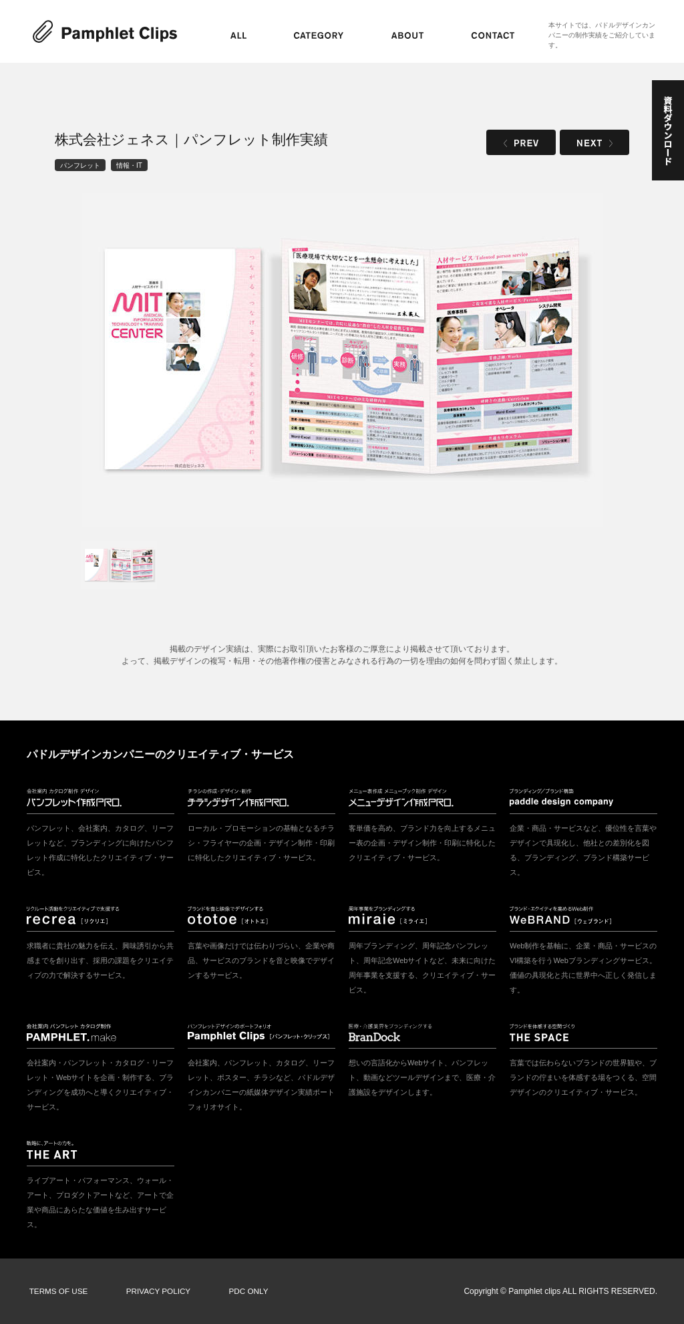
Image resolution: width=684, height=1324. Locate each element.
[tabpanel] (342, 360)
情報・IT (129, 164)
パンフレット (80, 164)
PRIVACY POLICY (153, 1291)
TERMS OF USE (57, 1291)
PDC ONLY (240, 1291)
